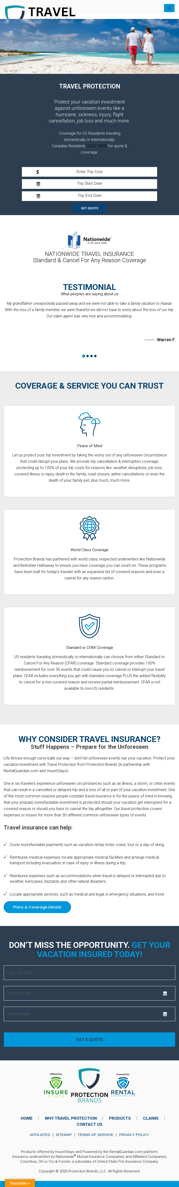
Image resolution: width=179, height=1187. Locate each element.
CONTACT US (89, 1124)
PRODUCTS (120, 1118)
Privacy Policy (134, 1135)
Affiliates (40, 1135)
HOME (27, 1118)
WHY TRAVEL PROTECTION (71, 1118)
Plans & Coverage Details (37, 907)
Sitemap (64, 1135)
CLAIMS (151, 1118)
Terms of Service (95, 1135)
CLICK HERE (96, 146)
